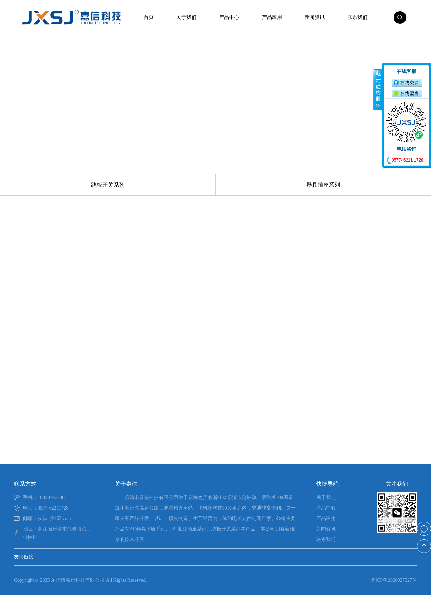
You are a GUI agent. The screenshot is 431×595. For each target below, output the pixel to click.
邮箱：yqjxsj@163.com (47, 518)
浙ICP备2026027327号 (393, 580)
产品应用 (272, 17)
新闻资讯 (315, 17)
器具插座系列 (323, 185)
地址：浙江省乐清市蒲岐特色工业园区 (57, 533)
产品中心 (229, 17)
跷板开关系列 (108, 185)
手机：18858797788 (44, 497)
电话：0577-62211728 (45, 508)
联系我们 (358, 17)
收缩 (377, 89)
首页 (149, 17)
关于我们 (186, 17)
